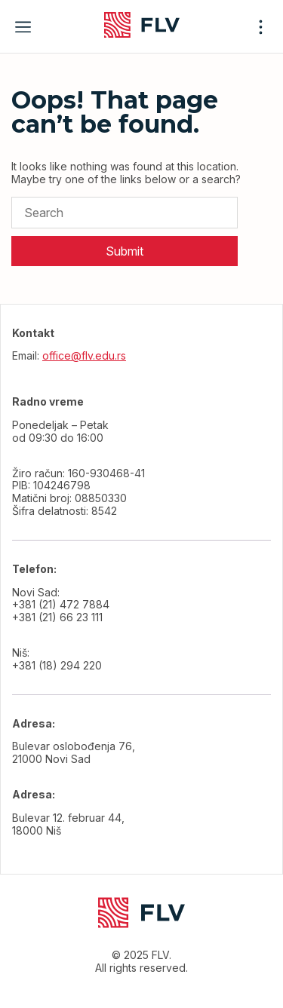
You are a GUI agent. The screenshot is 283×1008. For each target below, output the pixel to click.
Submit (124, 251)
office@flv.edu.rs (84, 355)
